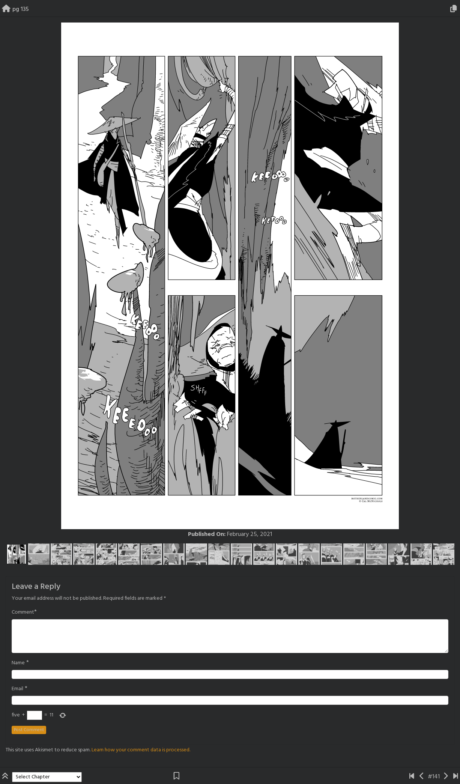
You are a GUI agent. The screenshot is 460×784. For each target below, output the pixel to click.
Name (18, 663)
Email (17, 689)
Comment (23, 612)
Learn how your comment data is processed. (141, 750)
